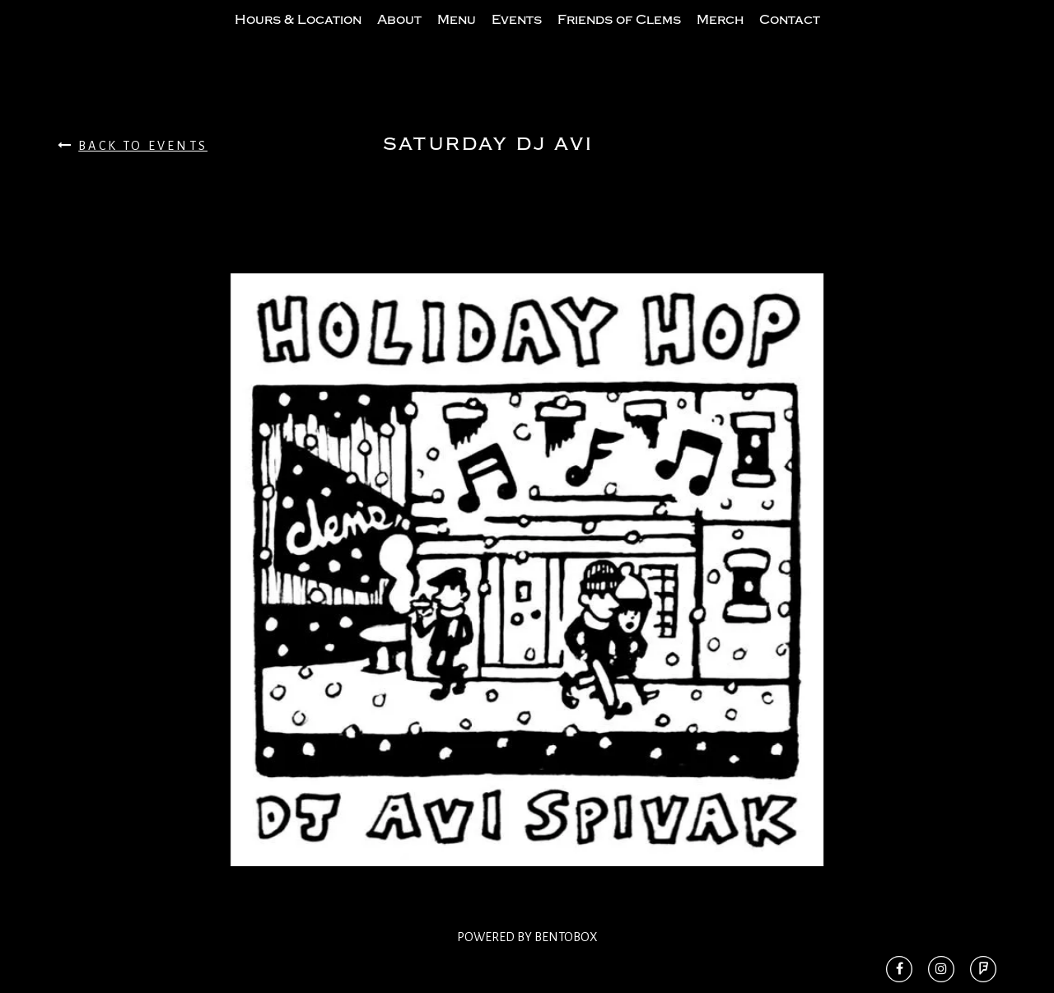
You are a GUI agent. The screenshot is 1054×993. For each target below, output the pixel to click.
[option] (527, 602)
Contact (789, 35)
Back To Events (133, 178)
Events (517, 35)
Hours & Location (298, 35)
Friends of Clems (619, 35)
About (399, 35)
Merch (720, 35)
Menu (456, 35)
